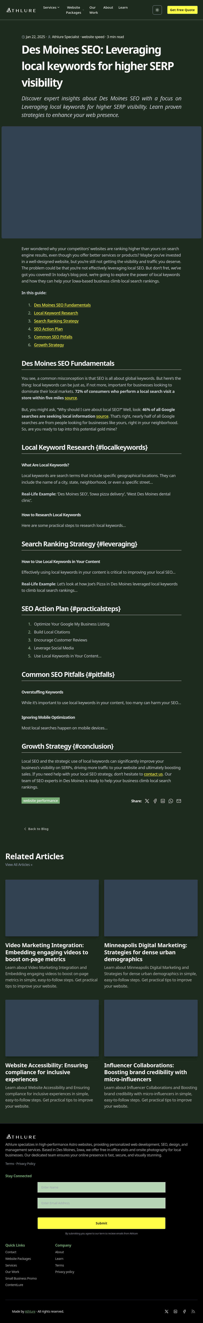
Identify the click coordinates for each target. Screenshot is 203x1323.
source (71, 397)
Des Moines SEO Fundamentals (62, 305)
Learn (123, 7)
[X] (166, 1311)
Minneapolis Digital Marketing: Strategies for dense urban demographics (145, 952)
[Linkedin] (175, 1311)
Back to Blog (36, 829)
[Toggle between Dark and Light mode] (157, 10)
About (108, 7)
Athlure (30, 1311)
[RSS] (193, 1311)
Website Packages (75, 10)
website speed (93, 36)
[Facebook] (184, 1311)
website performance (40, 800)
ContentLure (14, 1285)
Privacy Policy (25, 1163)
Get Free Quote (182, 10)
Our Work (94, 10)
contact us (153, 774)
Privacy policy (64, 1272)
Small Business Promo (21, 1278)
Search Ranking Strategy (56, 320)
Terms (9, 1163)
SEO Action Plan (48, 328)
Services (51, 7)
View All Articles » (18, 864)
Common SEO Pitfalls (53, 336)
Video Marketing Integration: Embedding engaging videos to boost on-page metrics (46, 952)
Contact (10, 1252)
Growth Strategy (49, 344)
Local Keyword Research (56, 313)
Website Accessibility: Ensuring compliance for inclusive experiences (46, 1072)
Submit (101, 1223)
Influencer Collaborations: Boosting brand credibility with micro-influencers (145, 1072)
